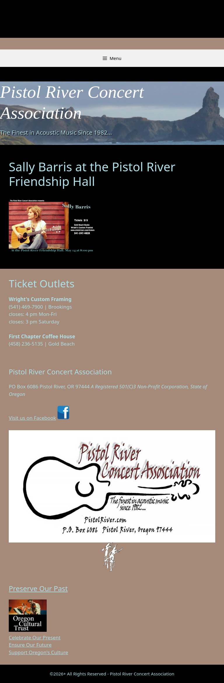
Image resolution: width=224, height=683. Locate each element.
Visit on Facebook (29, 351)
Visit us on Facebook (40, 418)
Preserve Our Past (38, 588)
